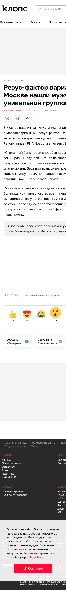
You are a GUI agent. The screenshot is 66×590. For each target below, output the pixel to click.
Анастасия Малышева (46, 110)
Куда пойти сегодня (14, 494)
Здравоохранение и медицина (42, 295)
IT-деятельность (15, 446)
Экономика (9, 476)
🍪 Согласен (33, 568)
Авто (5, 470)
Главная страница (15, 442)
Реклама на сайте (43, 442)
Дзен (60, 508)
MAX (60, 498)
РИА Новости (37, 143)
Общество (8, 466)
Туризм (35, 446)
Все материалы (10, 22)
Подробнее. (36, 557)
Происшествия (11, 463)
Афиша (35, 22)
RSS (60, 512)
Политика (8, 473)
